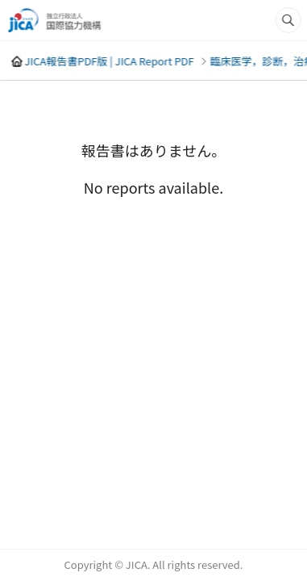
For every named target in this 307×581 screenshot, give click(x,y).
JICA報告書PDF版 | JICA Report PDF (108, 61)
